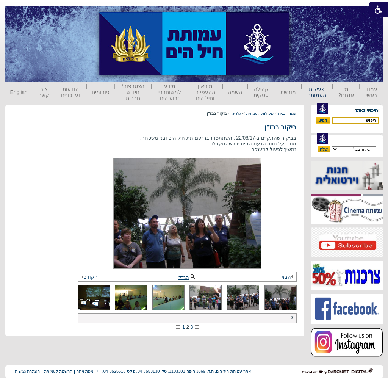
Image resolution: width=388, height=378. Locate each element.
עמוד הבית (287, 113)
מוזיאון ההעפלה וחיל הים (205, 92)
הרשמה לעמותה (58, 371)
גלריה (236, 113)
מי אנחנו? (346, 92)
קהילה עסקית (261, 92)
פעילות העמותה (316, 92)
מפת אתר (85, 371)
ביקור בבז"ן (280, 127)
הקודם (89, 277)
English (19, 92)
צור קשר (44, 92)
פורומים (101, 92)
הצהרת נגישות (27, 371)
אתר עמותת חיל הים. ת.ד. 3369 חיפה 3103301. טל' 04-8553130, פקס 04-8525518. (176, 371)
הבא (288, 277)
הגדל (187, 277)
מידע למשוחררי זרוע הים (169, 92)
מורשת (288, 92)
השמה (235, 92)
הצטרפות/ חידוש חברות (133, 92)
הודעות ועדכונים (70, 92)
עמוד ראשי (371, 92)
